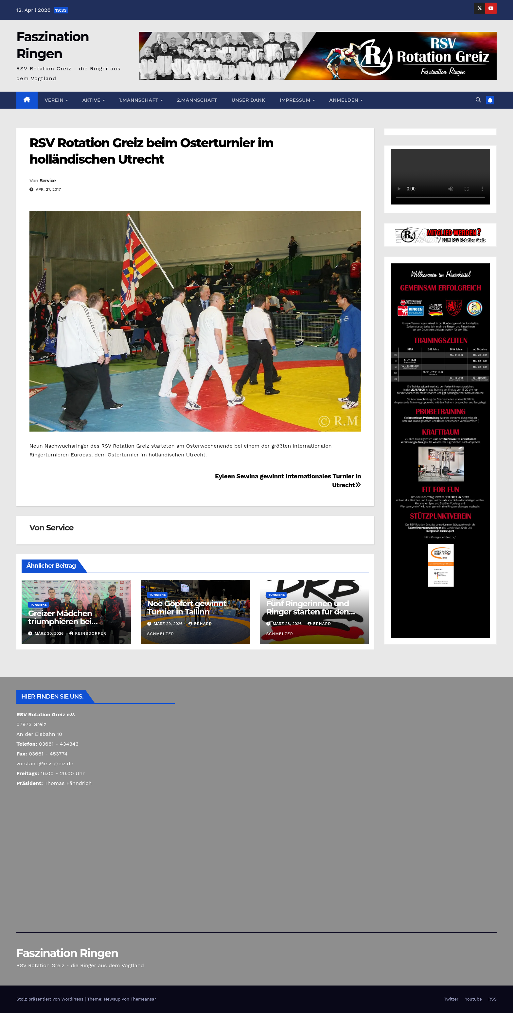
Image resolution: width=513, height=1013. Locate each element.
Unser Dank (248, 100)
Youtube (473, 999)
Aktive (92, 100)
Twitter (451, 999)
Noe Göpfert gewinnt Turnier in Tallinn (186, 607)
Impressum (296, 100)
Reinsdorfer (87, 633)
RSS (492, 999)
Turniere (38, 604)
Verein (55, 100)
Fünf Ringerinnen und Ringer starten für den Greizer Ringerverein (307, 612)
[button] (478, 100)
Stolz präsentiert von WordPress (50, 999)
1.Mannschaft (139, 100)
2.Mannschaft (197, 100)
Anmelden (344, 100)
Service (48, 181)
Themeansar (143, 999)
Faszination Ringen (67, 953)
